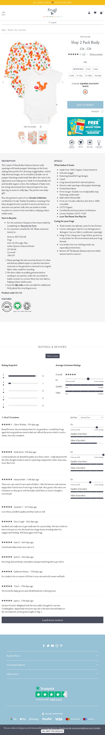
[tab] (52, 655)
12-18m (88, 75)
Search (52, 22)
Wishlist (97, 111)
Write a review (96, 54)
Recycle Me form (29, 225)
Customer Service (16, 665)
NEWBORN (78, 69)
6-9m (71, 75)
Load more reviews (52, 620)
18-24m (97, 75)
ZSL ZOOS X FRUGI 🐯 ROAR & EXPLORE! (52, 2)
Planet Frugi (13, 656)
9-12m (79, 75)
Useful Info (13, 674)
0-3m (88, 69)
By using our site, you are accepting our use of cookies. (80, 728)
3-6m (95, 69)
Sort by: (73, 417)
